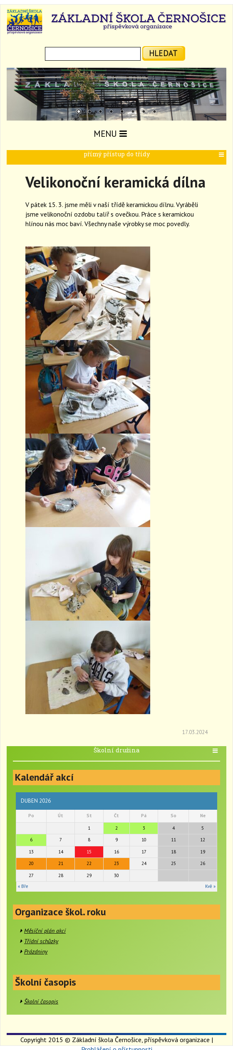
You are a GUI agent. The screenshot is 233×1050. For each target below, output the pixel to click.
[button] (222, 155)
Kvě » (210, 886)
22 (89, 863)
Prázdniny (35, 951)
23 (116, 863)
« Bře (23, 886)
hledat (163, 53)
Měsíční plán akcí (45, 930)
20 (31, 863)
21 (60, 863)
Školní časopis (41, 1001)
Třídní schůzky (41, 941)
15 (89, 852)
